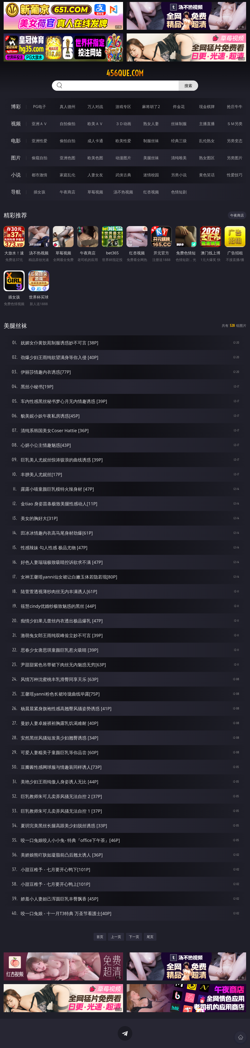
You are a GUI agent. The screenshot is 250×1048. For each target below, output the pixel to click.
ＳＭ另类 (234, 123)
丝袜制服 (179, 123)
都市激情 (39, 175)
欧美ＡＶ (95, 123)
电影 (16, 140)
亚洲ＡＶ (39, 123)
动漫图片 (123, 157)
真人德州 (67, 106)
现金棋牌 (207, 106)
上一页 (116, 936)
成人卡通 (95, 140)
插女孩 (39, 192)
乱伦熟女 (207, 140)
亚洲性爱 (39, 140)
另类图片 (234, 157)
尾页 (150, 936)
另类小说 (179, 175)
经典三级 (179, 140)
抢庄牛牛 (234, 106)
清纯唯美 (179, 157)
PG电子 (39, 106)
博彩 (16, 106)
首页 (99, 936)
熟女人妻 (151, 123)
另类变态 (234, 140)
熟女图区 (207, 157)
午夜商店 (67, 192)
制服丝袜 (151, 140)
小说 (16, 174)
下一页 (134, 936)
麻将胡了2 (151, 106)
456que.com (125, 73)
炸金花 (179, 106)
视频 (16, 123)
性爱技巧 (234, 175)
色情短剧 (179, 192)
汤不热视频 (123, 192)
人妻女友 (95, 175)
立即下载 (159, 1037)
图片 (16, 157)
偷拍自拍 (67, 140)
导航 (16, 192)
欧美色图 (95, 157)
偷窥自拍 (39, 157)
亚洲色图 (67, 157)
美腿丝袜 (151, 157)
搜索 (188, 85)
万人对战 (95, 106)
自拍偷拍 (67, 123)
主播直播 (207, 123)
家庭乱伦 (67, 175)
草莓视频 (95, 192)
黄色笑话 (207, 175)
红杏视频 (151, 192)
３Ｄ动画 (123, 123)
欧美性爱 (123, 140)
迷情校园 (151, 175)
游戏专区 (123, 106)
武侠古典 (123, 175)
